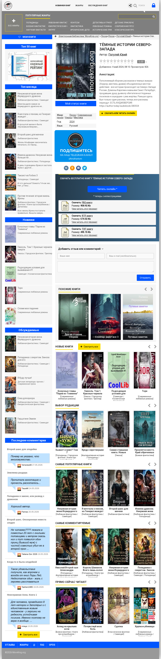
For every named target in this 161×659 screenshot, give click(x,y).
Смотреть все (89, 346)
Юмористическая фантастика (63, 26)
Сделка (118, 626)
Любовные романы (102, 26)
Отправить (145, 277)
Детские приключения (126, 23)
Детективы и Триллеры (104, 23)
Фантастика (76, 26)
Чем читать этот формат (84, 209)
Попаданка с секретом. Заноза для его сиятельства (144, 568)
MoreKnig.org (25, 5)
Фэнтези (74, 23)
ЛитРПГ (51, 30)
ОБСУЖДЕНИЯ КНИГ (98, 5)
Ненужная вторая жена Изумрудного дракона (66, 510)
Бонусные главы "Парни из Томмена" (67, 392)
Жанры (79, 5)
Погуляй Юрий (123, 36)
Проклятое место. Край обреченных (145, 451)
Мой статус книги (75, 103)
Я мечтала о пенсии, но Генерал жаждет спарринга (93, 510)
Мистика (78, 117)
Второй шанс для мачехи (118, 510)
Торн (144, 391)
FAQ (42, 645)
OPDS (52, 645)
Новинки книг (63, 5)
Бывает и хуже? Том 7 (67, 451)
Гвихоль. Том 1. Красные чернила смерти (92, 392)
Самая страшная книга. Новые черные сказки (119, 451)
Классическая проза (125, 30)
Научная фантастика (37, 30)
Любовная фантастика (60, 23)
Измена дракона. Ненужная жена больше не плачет (144, 510)
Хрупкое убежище (144, 626)
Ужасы (68, 117)
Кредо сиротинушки (93, 450)
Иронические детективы (83, 30)
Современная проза (125, 26)
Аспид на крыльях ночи (67, 627)
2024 (72, 121)
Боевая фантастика (36, 26)
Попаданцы (32, 23)
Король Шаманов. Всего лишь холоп (93, 568)
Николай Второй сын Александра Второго (66, 568)
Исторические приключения (107, 30)
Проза (72, 115)
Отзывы (10, 645)
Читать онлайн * (107, 189)
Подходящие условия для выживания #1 (119, 392)
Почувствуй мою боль (93, 627)
